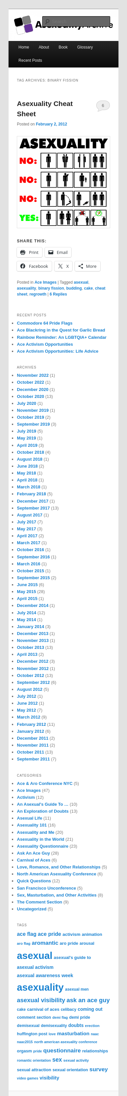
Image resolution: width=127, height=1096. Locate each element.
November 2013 (32, 640)
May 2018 (26, 473)
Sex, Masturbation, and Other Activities (57, 895)
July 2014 (26, 612)
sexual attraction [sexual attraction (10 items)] (34, 1069)
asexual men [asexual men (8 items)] (77, 989)
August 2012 (29, 689)
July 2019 (26, 431)
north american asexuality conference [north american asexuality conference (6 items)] (65, 1042)
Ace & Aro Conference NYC (45, 783)
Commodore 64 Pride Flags (44, 323)
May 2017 (26, 528)
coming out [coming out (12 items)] (90, 1009)
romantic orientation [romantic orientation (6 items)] (34, 1060)
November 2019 (32, 410)
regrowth (37, 294)
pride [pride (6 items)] (37, 1051)
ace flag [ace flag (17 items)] (26, 934)
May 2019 (26, 438)
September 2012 (33, 682)
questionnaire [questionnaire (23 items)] (62, 1050)
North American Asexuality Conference (56, 873)
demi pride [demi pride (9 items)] (79, 1017)
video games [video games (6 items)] (27, 1078)
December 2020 (32, 389)
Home (23, 47)
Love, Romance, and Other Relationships (59, 867)
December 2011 (32, 738)
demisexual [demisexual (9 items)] (28, 1025)
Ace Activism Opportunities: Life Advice (57, 351)
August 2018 (29, 459)
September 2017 (33, 508)
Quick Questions (34, 880)
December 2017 (32, 501)
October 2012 (30, 675)
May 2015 (26, 591)
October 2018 (30, 452)
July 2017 (26, 521)
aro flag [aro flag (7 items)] (23, 943)
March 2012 (28, 717)
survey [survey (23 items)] (98, 1069)
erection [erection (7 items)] (92, 1026)
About (44, 47)
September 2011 (33, 759)
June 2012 (27, 703)
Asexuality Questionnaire (42, 846)
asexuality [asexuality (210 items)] (40, 987)
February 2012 (31, 724)
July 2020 (26, 403)
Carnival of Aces (33, 860)
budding (74, 288)
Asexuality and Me (35, 832)
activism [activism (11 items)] (71, 934)
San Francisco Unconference (46, 888)
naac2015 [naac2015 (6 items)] (25, 1042)
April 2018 (27, 479)
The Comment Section (39, 902)
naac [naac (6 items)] (95, 1034)
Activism (26, 797)
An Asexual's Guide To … (42, 804)
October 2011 (30, 752)
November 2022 (32, 375)
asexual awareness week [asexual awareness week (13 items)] (45, 975)
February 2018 (31, 493)
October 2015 (30, 570)
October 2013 (30, 647)
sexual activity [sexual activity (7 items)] (76, 1060)
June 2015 (27, 584)
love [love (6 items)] (52, 1034)
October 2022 (30, 382)
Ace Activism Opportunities (45, 344)
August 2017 (29, 515)
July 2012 (26, 696)
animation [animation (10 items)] (92, 934)
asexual (81, 282)
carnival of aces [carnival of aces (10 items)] (43, 1009)
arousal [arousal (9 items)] (86, 943)
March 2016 (28, 563)
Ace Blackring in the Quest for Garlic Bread (61, 330)
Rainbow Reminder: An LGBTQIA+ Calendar (61, 337)
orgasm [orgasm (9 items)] (24, 1051)
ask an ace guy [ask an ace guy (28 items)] (88, 1000)
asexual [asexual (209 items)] (34, 955)
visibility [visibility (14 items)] (49, 1077)
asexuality (26, 288)
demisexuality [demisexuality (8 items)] (54, 1025)
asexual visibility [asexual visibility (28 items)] (41, 1000)
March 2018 (28, 486)
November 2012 (32, 668)
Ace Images (46, 282)
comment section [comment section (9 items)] (34, 1017)
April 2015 (27, 598)
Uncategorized (32, 908)
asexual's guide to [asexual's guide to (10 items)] (72, 957)
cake (88, 288)
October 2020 (30, 396)
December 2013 (32, 633)
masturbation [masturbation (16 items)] (73, 1033)
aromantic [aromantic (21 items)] (45, 943)
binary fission (51, 288)
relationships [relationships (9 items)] (95, 1051)
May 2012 (26, 710)
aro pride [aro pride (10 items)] (69, 943)
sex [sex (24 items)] (57, 1059)
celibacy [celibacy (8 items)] (68, 1009)
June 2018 (27, 466)
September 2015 (33, 577)
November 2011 (32, 745)
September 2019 (33, 424)
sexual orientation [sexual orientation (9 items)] (70, 1070)
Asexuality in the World (40, 839)
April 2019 (27, 445)
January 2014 (30, 626)
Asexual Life (29, 818)
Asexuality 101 (32, 825)
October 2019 (30, 417)
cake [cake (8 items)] (21, 1009)
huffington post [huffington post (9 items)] (32, 1034)
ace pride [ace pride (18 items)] (49, 934)
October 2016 (30, 549)
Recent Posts (30, 60)
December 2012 (32, 661)
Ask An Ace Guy (33, 853)
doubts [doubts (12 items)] (76, 1025)
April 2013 (27, 654)
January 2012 (30, 731)
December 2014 (32, 605)
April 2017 (27, 535)
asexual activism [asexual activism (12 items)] (35, 967)
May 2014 (26, 619)
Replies (58, 294)
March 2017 (28, 542)
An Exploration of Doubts (43, 811)
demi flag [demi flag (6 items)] (60, 1017)
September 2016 (33, 556)
